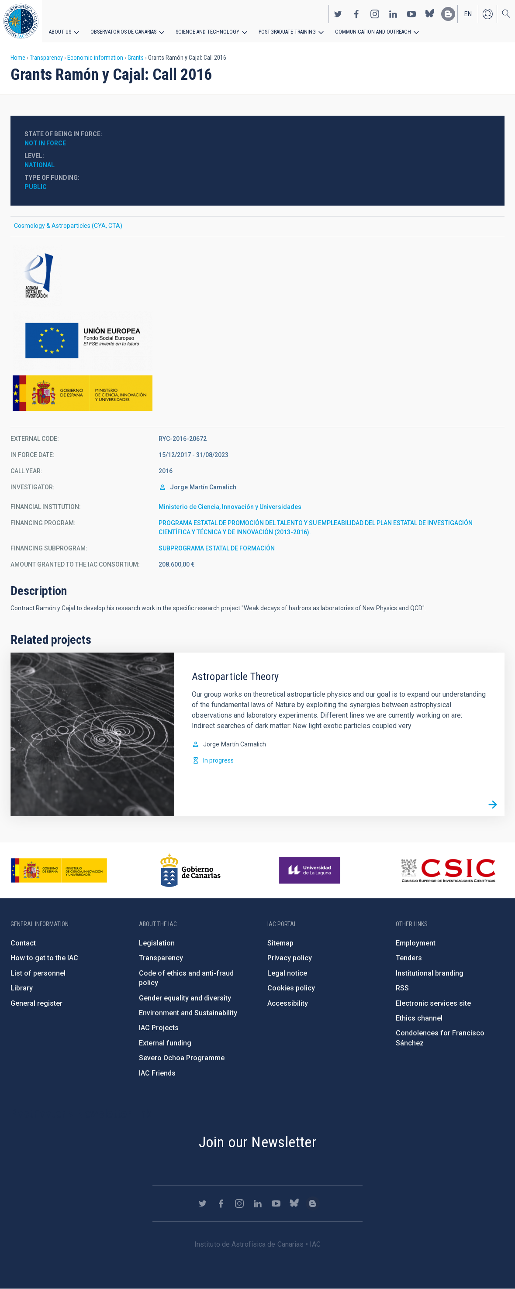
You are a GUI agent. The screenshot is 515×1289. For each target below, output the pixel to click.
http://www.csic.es (448, 870)
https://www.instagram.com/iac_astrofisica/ (375, 13)
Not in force (45, 143)
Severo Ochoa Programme (182, 1058)
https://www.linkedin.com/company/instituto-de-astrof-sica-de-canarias (393, 13)
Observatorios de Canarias (123, 31)
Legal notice (287, 973)
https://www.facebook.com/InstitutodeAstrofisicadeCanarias (356, 13)
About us (60, 31)
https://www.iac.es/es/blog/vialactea (448, 13)
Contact (23, 943)
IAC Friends (157, 1073)
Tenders (409, 958)
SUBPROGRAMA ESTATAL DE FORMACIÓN (217, 548)
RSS (402, 988)
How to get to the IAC (44, 958)
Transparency (46, 57)
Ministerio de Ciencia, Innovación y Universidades (230, 506)
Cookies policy (291, 988)
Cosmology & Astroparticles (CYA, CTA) (68, 225)
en (468, 13)
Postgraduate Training (283, 31)
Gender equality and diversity (185, 998)
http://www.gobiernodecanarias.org (190, 870)
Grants (136, 57)
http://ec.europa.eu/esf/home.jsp (257, 341)
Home (17, 57)
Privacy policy (289, 958)
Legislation (157, 943)
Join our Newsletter (258, 1142)
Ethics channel (419, 1018)
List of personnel (38, 973)
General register (36, 1003)
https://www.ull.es (311, 870)
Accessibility (287, 1003)
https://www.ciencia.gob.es (58, 870)
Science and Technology (205, 31)
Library (21, 988)
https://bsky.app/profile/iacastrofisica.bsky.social (430, 13)
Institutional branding (429, 973)
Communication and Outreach (367, 31)
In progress (218, 760)
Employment (416, 943)
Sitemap (280, 943)
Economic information (95, 57)
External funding (165, 1043)
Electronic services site (433, 1003)
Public (35, 186)
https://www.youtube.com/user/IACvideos (411, 13)
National (39, 165)
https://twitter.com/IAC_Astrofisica (338, 13)
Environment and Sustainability (188, 1013)
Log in (487, 13)
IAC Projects (159, 1028)
